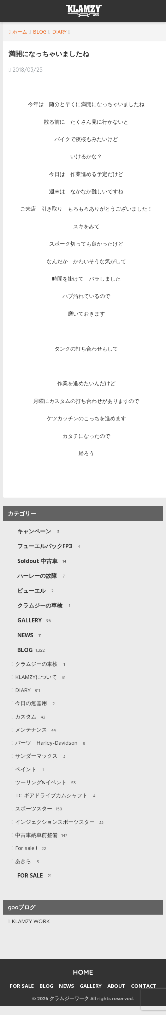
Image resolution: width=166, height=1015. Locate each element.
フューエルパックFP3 (50, 546)
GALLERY (35, 620)
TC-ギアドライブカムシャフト (57, 796)
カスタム (31, 717)
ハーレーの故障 (42, 576)
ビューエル (37, 591)
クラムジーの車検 (45, 606)
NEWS (30, 635)
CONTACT (143, 985)
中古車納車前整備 (42, 835)
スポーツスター (39, 809)
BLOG (31, 650)
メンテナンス (36, 730)
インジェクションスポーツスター (60, 822)
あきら (28, 861)
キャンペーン (39, 531)
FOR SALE (35, 876)
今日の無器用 (36, 703)
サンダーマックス (42, 756)
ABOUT (116, 985)
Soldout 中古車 (43, 561)
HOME (83, 972)
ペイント (31, 769)
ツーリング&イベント (46, 783)
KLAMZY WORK (31, 921)
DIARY (28, 690)
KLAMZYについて (41, 677)
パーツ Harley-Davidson (51, 743)
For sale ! (31, 848)
